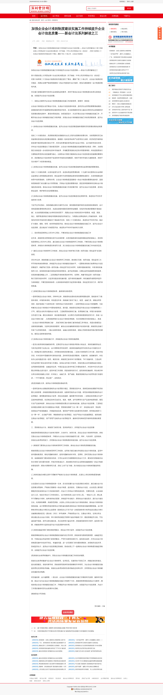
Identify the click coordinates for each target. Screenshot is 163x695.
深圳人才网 (46, 681)
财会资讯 (124, 29)
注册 (132, 1)
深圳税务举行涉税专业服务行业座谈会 (86, 642)
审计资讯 (124, 32)
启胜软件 (51, 678)
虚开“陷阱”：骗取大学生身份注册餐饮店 (87, 666)
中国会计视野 (34, 678)
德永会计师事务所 (68, 678)
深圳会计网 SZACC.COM (88, 686)
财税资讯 (55, 20)
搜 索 (129, 8)
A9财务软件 (95, 678)
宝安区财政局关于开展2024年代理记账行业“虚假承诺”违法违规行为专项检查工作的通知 (65, 631)
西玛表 (78, 678)
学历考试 (91, 16)
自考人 (125, 678)
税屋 (31, 681)
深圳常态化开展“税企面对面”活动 (85, 648)
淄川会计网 (43, 678)
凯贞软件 (58, 678)
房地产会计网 (86, 678)
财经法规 (67, 16)
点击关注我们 (68, 612)
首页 (33, 16)
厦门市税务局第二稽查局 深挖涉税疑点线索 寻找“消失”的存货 (57, 628)
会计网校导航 (105, 678)
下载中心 (127, 16)
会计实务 (79, 16)
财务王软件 (37, 681)
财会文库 (103, 16)
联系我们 (122, 1)
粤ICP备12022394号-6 (81, 691)
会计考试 (55, 16)
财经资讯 (114, 32)
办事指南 (115, 16)
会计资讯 (44, 16)
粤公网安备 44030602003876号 (81, 689)
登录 (128, 1)
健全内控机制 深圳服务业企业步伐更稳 (50, 651)
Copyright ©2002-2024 (74, 686)
